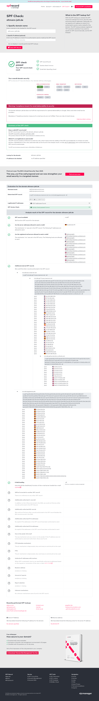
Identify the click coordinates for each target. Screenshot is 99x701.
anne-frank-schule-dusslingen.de (16, 611)
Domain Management (34, 678)
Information (56, 6)
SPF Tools (65, 6)
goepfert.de (68, 605)
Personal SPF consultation (83, 6)
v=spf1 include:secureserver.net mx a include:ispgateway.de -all (60, 196)
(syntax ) (18, 487)
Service (48, 6)
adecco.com (10, 605)
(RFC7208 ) (49, 563)
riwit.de (38, 607)
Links (74, 680)
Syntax (74, 678)
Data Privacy (76, 684)
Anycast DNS (31, 680)
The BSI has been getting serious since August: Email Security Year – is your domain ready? (50, 1)
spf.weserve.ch (11, 607)
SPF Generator (55, 676)
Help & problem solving (83, 119)
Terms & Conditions (78, 686)
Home (43, 6)
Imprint (74, 688)
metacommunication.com (73, 607)
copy (35, 199)
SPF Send (41, 199)
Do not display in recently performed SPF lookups (23, 44)
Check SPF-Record (14, 47)
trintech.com (40, 605)
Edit (31, 199)
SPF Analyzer (54, 680)
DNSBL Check (54, 682)
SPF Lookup (54, 678)
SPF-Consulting (32, 676)
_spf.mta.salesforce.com (72, 609)
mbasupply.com (11, 609)
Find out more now (74, 174)
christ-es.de (39, 609)
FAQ (73, 682)
